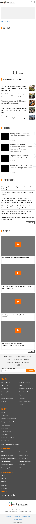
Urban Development (25, 401)
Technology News (6, 468)
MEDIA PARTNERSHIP (13, 362)
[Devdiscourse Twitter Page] (5, 495)
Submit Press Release (7, 455)
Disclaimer (16, 517)
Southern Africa (6, 431)
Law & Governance (24, 382)
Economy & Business (7, 392)
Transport (22, 398)
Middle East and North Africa (9, 438)
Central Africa (5, 425)
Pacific (3, 412)
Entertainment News (7, 465)
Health (21, 385)
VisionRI (8, 517)
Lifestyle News (23, 455)
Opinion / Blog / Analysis (8, 458)
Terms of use (26, 517)
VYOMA (3, 479)
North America (5, 441)
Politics (3, 401)
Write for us (5, 452)
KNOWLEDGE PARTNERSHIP (20, 359)
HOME (6, 356)
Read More (30, 222)
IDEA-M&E (4, 488)
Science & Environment (26, 389)
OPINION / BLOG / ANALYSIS (12, 79)
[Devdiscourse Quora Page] (12, 495)
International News (25, 461)
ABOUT (11, 356)
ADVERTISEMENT (26, 356)
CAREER (17, 356)
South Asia (4, 415)
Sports (21, 395)
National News (23, 458)
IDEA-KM (4, 485)
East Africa (4, 428)
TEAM (8, 359)
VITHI (3, 475)
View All (31, 351)
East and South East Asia (8, 419)
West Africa (4, 435)
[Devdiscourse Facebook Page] (2, 495)
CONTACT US (18, 365)
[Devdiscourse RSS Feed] (15, 495)
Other (21, 468)
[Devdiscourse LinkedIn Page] (8, 495)
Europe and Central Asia (8, 422)
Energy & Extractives (7, 398)
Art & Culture (5, 385)
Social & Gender (24, 392)
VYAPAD (3, 482)
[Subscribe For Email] (13, 370)
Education (4, 395)
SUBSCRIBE (30, 371)
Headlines (22, 465)
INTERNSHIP (25, 362)
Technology (4, 389)
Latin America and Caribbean (10, 444)
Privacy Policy (18, 520)
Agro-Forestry (5, 382)
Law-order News (24, 452)
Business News (6, 461)
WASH (21, 404)
